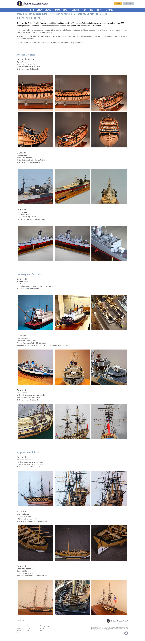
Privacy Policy (44, 626)
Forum (19, 633)
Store (28, 630)
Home (19, 626)
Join (118, 3)
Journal (19, 630)
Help (41, 630)
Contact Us (43, 628)
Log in (128, 3)
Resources (30, 626)
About (19, 628)
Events (29, 628)
